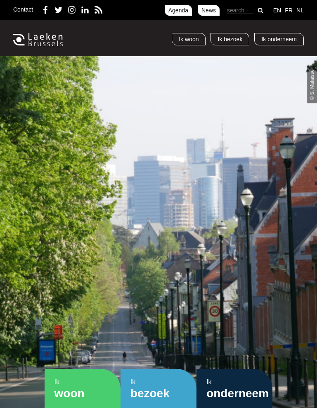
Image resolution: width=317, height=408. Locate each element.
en (277, 10)
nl (300, 10)
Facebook (45, 8)
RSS (98, 8)
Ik (189, 39)
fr (289, 10)
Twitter (58, 8)
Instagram (71, 8)
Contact (23, 9)
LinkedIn (85, 8)
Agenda (178, 10)
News (208, 10)
